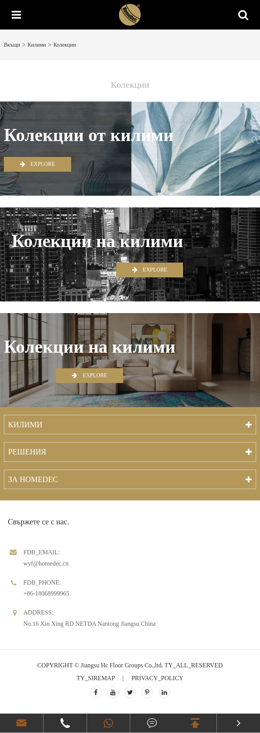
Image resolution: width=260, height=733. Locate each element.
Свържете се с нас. (38, 521)
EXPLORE (37, 164)
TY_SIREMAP (96, 678)
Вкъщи (12, 45)
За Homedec (33, 479)
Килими (37, 45)
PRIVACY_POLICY (157, 678)
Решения (27, 451)
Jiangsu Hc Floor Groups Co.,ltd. (121, 665)
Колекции (64, 45)
